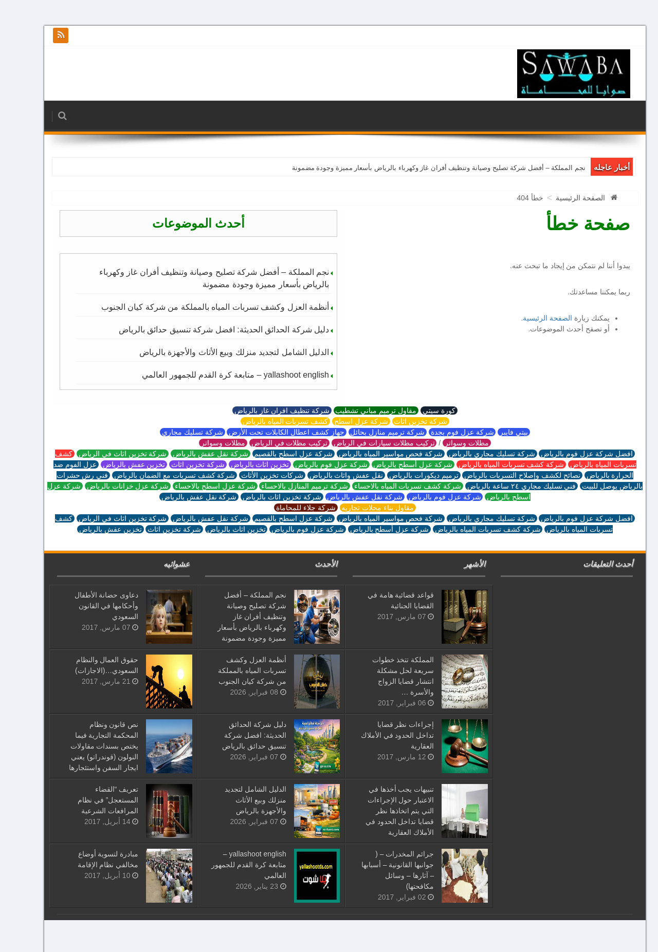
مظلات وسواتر (451, 443)
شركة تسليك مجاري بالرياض (476, 454)
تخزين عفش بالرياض (118, 464)
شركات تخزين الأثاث (256, 475)
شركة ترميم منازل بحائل (372, 432)
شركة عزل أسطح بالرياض (397, 464)
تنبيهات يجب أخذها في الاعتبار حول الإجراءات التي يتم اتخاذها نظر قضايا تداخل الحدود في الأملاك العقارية (384, 810)
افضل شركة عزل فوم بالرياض (570, 454)
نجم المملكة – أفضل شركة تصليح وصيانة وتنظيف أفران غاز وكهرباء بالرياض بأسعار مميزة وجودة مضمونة (423, 168)
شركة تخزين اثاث (405, 421)
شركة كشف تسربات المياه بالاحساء (391, 486)
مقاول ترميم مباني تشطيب (360, 410)
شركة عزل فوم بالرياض (315, 464)
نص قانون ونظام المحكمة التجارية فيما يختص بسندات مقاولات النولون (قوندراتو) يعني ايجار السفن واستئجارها (88, 746)
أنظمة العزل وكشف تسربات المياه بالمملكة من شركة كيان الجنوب (199, 307)
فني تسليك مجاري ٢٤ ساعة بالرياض (505, 486)
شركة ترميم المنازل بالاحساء (288, 486)
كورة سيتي (423, 410)
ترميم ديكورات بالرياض (408, 475)
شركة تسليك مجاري (176, 432)
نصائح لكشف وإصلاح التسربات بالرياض (506, 475)
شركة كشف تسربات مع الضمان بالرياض (158, 475)
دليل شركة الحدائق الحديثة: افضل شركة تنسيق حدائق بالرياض (208, 329)
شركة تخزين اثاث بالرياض (266, 497)
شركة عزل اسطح (345, 421)
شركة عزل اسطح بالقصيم (277, 454)
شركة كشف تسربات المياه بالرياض (495, 464)
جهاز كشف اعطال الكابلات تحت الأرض (270, 432)
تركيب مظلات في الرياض (273, 443)
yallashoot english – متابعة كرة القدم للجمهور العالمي (219, 374)
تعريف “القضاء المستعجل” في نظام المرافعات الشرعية (92, 800)
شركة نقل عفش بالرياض (194, 454)
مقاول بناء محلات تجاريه (362, 507)
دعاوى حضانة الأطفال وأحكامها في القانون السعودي (91, 606)
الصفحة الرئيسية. (530, 318)
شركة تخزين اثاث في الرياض (107, 454)
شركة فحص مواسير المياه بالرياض (375, 454)
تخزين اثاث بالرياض (244, 464)
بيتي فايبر (498, 432)
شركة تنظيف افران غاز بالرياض (265, 410)
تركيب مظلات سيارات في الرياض (368, 443)
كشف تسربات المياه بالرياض (269, 421)
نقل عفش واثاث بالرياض (330, 475)
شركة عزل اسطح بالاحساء (199, 486)
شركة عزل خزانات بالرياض (112, 486)
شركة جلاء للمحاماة (290, 507)
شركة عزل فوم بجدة (446, 432)
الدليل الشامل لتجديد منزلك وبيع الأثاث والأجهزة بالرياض (218, 352)
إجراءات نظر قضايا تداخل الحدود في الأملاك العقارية (381, 735)
